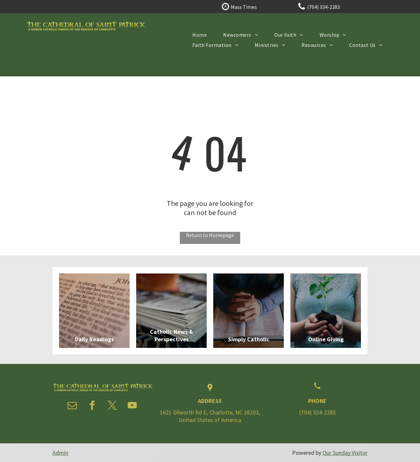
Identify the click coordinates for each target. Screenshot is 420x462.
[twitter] (112, 406)
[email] (72, 406)
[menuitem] (199, 35)
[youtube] (132, 406)
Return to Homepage (210, 235)
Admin (60, 452)
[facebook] (92, 406)
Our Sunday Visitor (345, 452)
